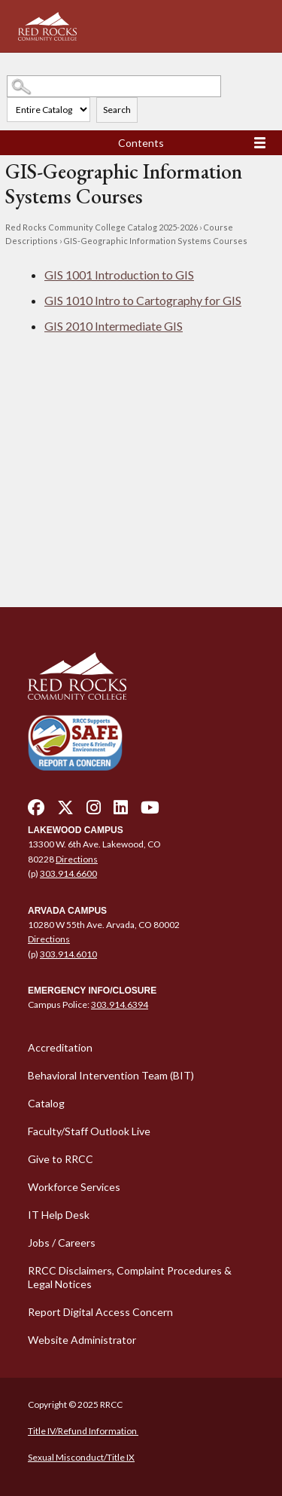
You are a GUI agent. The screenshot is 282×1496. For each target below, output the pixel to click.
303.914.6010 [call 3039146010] (68, 954)
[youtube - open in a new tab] (150, 811)
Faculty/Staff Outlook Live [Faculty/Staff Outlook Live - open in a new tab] (89, 1131)
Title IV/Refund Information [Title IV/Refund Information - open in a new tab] (83, 1430)
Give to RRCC (60, 1159)
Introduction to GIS (119, 274)
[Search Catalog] (114, 86)
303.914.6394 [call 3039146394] (119, 1004)
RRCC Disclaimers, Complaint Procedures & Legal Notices (130, 1277)
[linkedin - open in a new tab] (121, 811)
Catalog (46, 1103)
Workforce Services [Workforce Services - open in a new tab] (74, 1186)
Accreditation (60, 1047)
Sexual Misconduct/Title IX (81, 1457)
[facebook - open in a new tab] (36, 811)
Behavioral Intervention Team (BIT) (111, 1075)
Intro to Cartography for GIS (142, 300)
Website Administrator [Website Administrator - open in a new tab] (82, 1339)
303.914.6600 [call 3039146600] (68, 873)
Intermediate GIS (113, 326)
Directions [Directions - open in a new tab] (77, 859)
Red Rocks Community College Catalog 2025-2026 (101, 227)
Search (117, 109)
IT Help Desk (58, 1214)
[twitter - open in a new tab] (65, 811)
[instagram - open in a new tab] (93, 811)
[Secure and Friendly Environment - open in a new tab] (75, 742)
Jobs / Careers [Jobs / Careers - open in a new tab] (62, 1242)
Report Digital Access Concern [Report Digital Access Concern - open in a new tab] (100, 1311)
